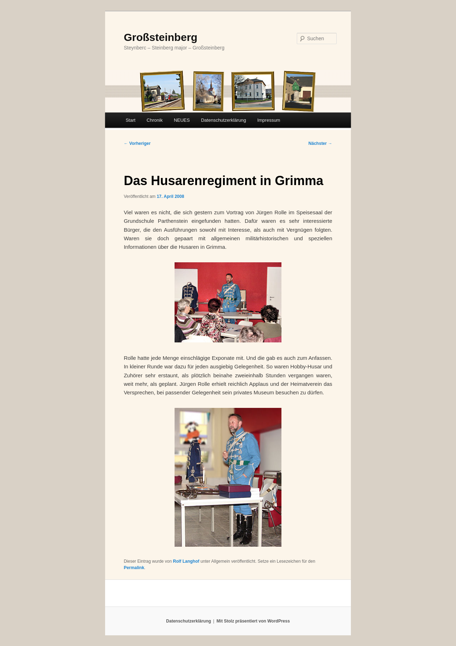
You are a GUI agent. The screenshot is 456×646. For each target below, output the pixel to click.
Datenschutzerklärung (223, 120)
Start (130, 120)
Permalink (134, 567)
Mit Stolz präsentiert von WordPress (253, 621)
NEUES (182, 120)
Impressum (268, 120)
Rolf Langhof (186, 561)
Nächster (320, 143)
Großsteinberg (160, 37)
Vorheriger (137, 143)
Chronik (155, 120)
